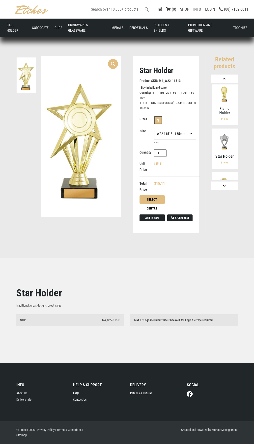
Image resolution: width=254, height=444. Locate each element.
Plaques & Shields (161, 27)
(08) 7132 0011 (233, 9)
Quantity (145, 152)
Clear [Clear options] (156, 142)
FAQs (76, 393)
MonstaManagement (225, 430)
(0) (171, 9)
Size (143, 131)
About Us (21, 393)
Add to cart (152, 218)
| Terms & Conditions (68, 430)
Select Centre (152, 201)
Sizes (143, 119)
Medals (117, 28)
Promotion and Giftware (200, 27)
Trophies (240, 28)
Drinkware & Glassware (78, 27)
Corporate (40, 28)
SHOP (184, 9)
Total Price (143, 186)
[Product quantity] (160, 153)
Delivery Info (23, 400)
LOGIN (210, 9)
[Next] (224, 185)
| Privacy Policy (45, 430)
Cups (58, 28)
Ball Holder (12, 27)
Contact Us (79, 400)
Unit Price (143, 167)
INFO (197, 9)
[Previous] (224, 79)
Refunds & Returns (141, 393)
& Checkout (180, 218)
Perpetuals (138, 28)
